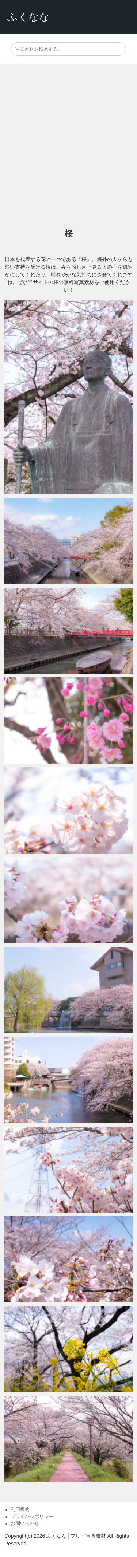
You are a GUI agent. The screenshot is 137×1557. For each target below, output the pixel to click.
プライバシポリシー (32, 1516)
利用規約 (20, 1509)
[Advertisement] (68, 146)
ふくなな (28, 17)
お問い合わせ (25, 1523)
